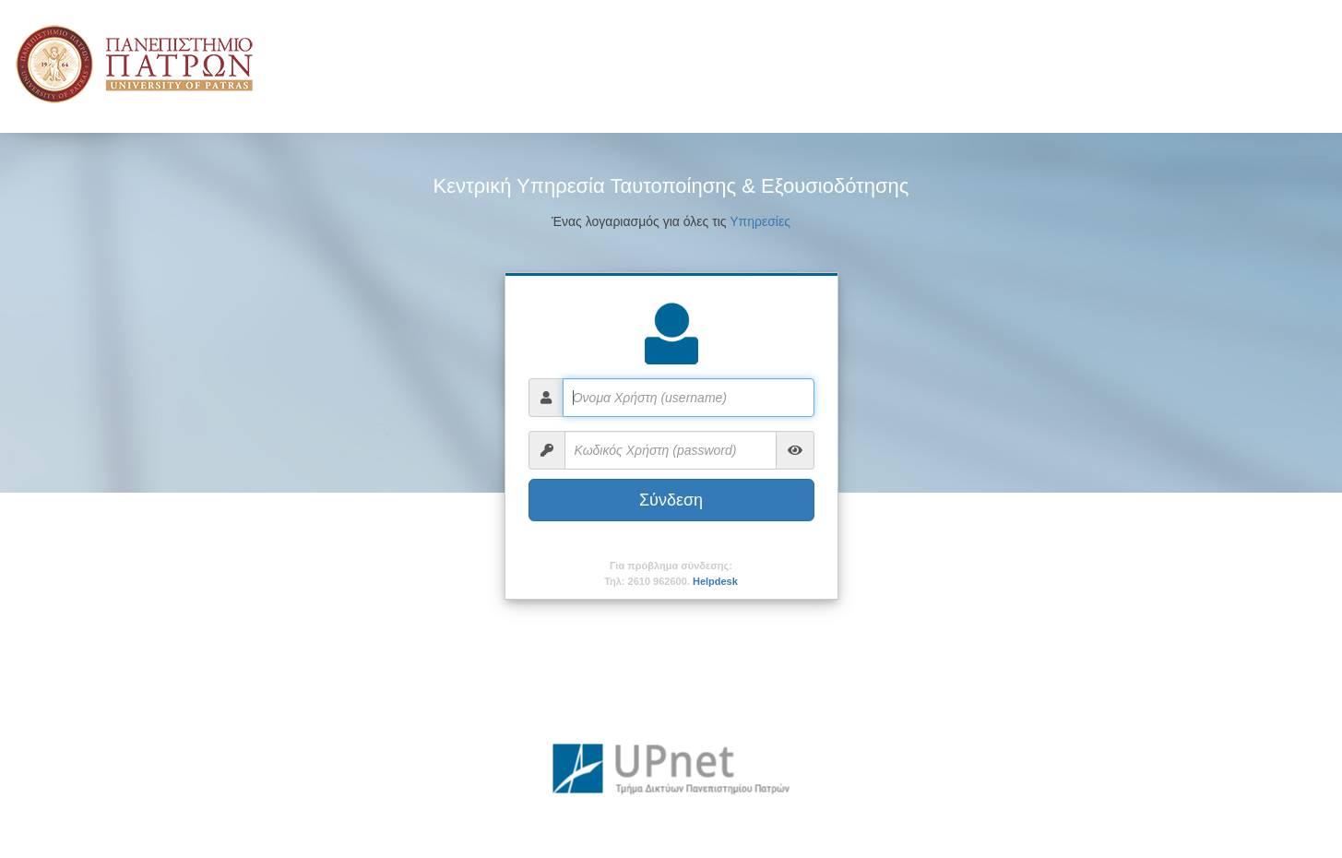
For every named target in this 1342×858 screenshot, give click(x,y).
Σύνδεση (671, 500)
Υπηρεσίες (760, 221)
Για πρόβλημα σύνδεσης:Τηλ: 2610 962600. (671, 573)
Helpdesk (715, 581)
